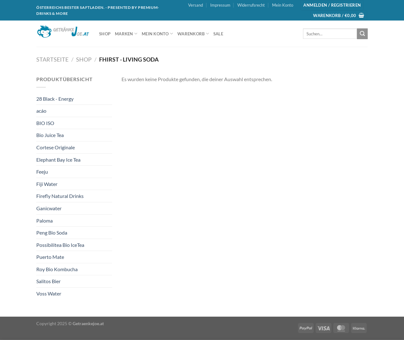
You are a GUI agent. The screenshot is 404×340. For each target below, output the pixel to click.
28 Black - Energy (55, 99)
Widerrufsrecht (251, 5)
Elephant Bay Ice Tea (58, 160)
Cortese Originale (55, 147)
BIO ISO (45, 123)
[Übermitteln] (362, 33)
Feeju (42, 172)
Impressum (220, 5)
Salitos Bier (48, 281)
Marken (126, 34)
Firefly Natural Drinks (60, 196)
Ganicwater (49, 208)
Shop (104, 33)
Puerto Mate (50, 257)
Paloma (44, 221)
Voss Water (48, 293)
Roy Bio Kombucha (57, 269)
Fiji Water (46, 184)
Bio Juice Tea (50, 135)
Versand (195, 5)
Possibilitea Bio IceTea (60, 245)
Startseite (52, 59)
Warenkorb (193, 34)
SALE (218, 33)
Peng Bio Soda (51, 233)
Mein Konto (282, 5)
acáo (41, 111)
